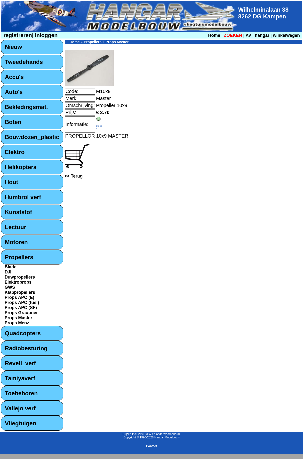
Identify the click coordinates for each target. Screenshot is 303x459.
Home (214, 35)
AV (249, 35)
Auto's (14, 92)
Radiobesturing (26, 348)
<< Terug (73, 176)
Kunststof (18, 212)
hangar (262, 35)
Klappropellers (20, 292)
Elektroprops (18, 282)
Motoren (16, 242)
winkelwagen (286, 35)
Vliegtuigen (20, 423)
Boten (13, 122)
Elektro (14, 152)
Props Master (18, 317)
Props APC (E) (19, 297)
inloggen (45, 35)
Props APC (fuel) (22, 302)
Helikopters (21, 167)
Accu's (14, 77)
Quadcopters (23, 333)
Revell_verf (20, 363)
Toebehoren (21, 393)
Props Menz (17, 322)
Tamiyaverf (20, 378)
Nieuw (13, 47)
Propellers (19, 257)
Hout (11, 182)
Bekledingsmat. (26, 107)
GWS (10, 287)
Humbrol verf (23, 197)
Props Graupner (21, 312)
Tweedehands (24, 62)
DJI (8, 272)
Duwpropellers (20, 277)
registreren (17, 35)
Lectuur (15, 227)
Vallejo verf (20, 408)
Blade (10, 267)
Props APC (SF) (21, 307)
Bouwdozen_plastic (32, 137)
